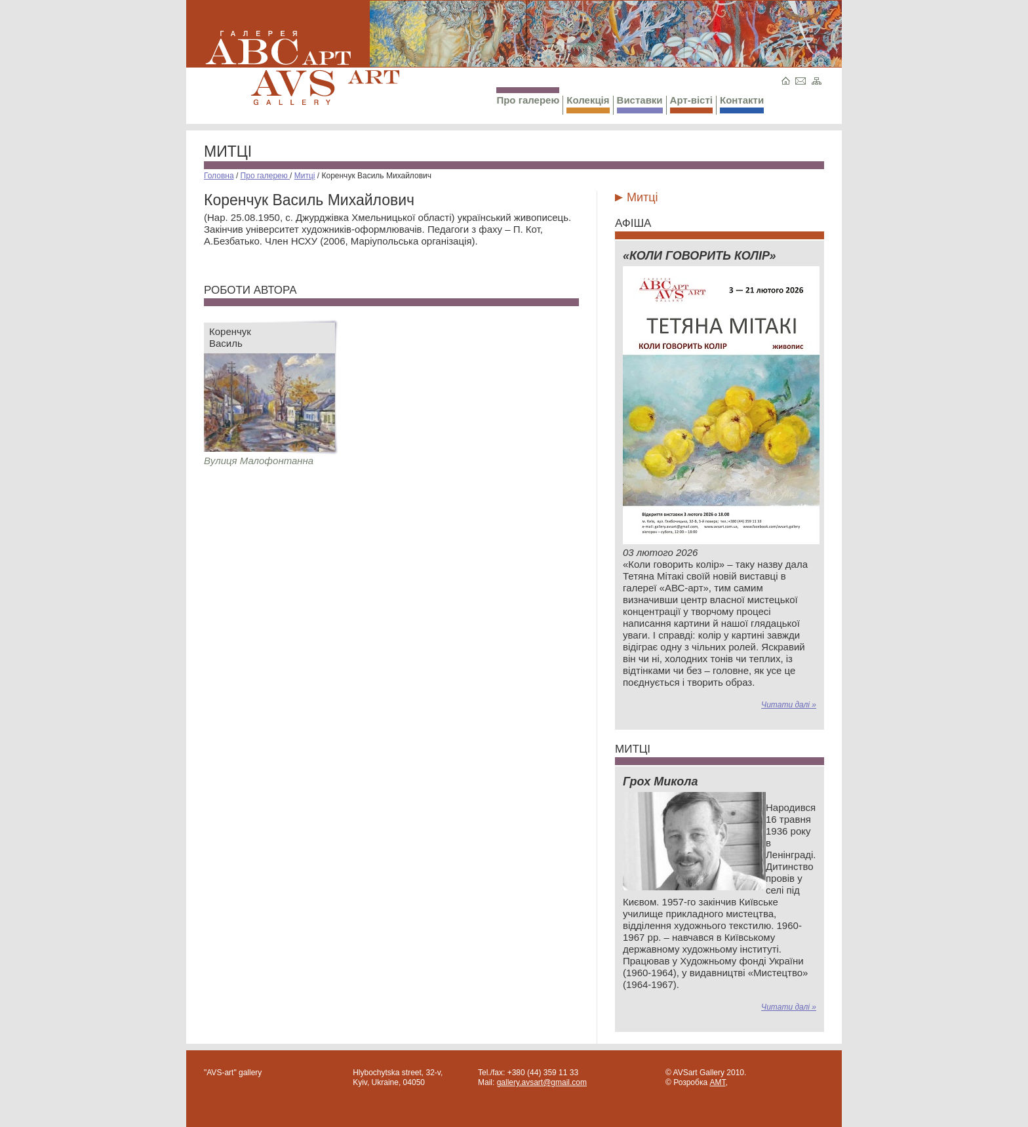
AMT (717, 1082)
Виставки (640, 103)
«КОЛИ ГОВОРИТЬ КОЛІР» (699, 255)
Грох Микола (660, 781)
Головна (219, 175)
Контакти (742, 103)
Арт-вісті (691, 103)
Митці (228, 151)
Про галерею (527, 96)
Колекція (587, 103)
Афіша (633, 223)
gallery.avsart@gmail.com (542, 1082)
